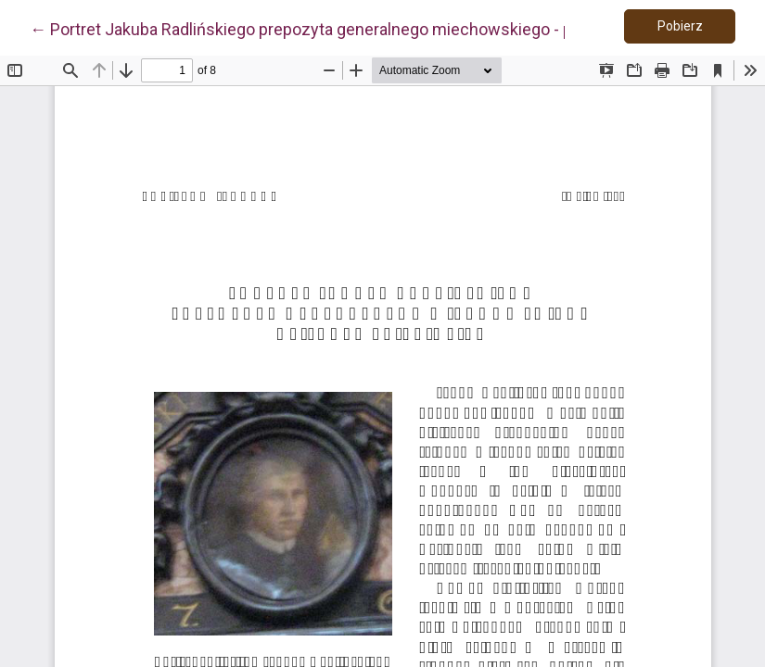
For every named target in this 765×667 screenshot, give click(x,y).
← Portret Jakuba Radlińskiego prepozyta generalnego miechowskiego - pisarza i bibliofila (359, 28)
